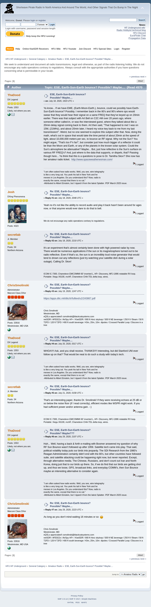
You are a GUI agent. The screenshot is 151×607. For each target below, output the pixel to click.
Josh (10, 192)
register (42, 20)
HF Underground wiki (134, 27)
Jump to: (115, 574)
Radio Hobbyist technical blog (131, 30)
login (32, 20)
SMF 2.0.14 (63, 599)
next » (143, 76)
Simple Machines (88, 599)
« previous (134, 76)
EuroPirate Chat (138, 35)
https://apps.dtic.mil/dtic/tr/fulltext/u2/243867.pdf (69, 298)
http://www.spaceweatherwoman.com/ (91, 159)
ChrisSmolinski (18, 285)
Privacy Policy (77, 596)
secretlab (13, 234)
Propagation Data (137, 38)
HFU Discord (139, 33)
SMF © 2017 (74, 599)
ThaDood (13, 95)
